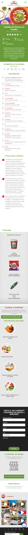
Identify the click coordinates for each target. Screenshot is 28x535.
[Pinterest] (16, 529)
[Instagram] (12, 529)
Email (4, 427)
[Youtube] (23, 529)
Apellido (5, 422)
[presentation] (14, 442)
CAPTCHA (5, 438)
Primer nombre (7, 417)
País (4, 433)
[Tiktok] (19, 529)
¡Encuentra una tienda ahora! (11, 317)
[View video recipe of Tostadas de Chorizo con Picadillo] (14, 15)
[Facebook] (4, 529)
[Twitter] (8, 529)
